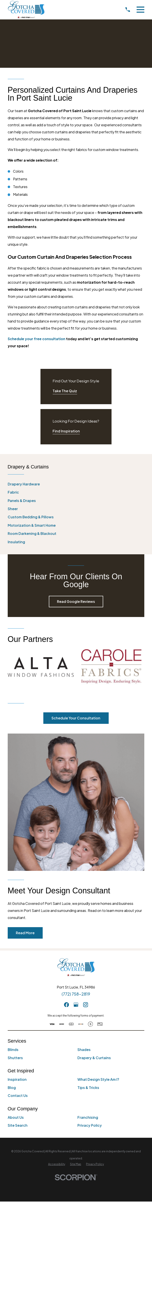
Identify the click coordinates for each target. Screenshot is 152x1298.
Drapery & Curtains (94, 1057)
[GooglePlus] (75, 1004)
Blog (12, 1087)
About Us (16, 1117)
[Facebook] (66, 1004)
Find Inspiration (66, 431)
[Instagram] (85, 1004)
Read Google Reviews (76, 601)
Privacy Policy (89, 1125)
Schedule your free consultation (36, 338)
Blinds (13, 1049)
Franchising (87, 1117)
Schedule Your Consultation (75, 718)
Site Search (17, 1125)
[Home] (26, 10)
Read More (25, 932)
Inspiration (17, 1079)
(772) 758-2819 (76, 994)
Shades (84, 1049)
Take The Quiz (65, 391)
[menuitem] (76, 484)
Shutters (15, 1057)
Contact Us (18, 1095)
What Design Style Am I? (98, 1079)
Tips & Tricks (88, 1087)
